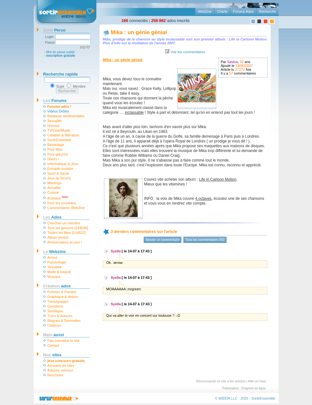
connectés (134, 20)
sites (52, 354)
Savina (232, 62)
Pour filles (55, 149)
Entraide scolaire (60, 168)
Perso (54, 30)
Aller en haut (257, 381)
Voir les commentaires (187, 52)
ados (57, 286)
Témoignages (58, 301)
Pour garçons (57, 154)
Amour (52, 257)
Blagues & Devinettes (64, 320)
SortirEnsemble (59, 140)
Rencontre (55, 375)
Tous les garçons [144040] (67, 228)
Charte (222, 11)
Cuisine (53, 192)
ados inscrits (170, 20)
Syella (116, 251)
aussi (53, 334)
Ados (52, 217)
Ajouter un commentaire (162, 240)
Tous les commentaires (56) (205, 240)
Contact (53, 345)
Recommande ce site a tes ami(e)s (221, 381)
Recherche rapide (60, 74)
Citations (54, 325)
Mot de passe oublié (60, 52)
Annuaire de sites (60, 365)
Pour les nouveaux (61, 203)
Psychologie (56, 262)
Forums (55, 100)
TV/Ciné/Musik (58, 130)
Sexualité (54, 121)
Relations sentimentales (66, 116)
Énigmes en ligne (253, 388)
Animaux (57, 197)
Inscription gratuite (60, 55)
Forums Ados (243, 11)
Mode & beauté (59, 272)
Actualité (54, 188)
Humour (53, 125)
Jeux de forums (59, 178)
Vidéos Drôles (58, 111)
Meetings (54, 183)
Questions (55, 306)
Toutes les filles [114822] (66, 233)
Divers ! (53, 159)
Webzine (54, 251)
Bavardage (55, 145)
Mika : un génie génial (139, 32)
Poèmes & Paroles (61, 292)
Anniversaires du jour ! (64, 242)
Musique (54, 276)
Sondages (55, 311)
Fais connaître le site (63, 341)
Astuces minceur (60, 370)
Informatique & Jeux (63, 164)
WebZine (205, 11)
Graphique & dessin (62, 297)
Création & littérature (63, 135)
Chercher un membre (63, 223)
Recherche (267, 11)
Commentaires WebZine (66, 208)
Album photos (58, 237)
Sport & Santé (58, 173)
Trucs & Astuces (60, 316)
